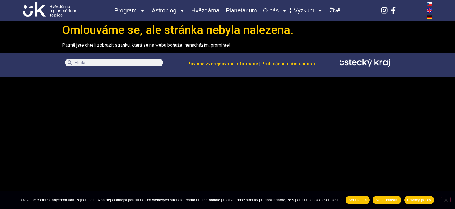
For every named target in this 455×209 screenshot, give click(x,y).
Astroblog (168, 10)
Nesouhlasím (386, 200)
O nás (275, 10)
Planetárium (241, 10)
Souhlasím (358, 200)
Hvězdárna (206, 10)
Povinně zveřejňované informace (223, 63)
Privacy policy (419, 200)
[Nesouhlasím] (446, 199)
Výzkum (308, 10)
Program (129, 10)
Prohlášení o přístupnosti (288, 63)
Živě (334, 10)
